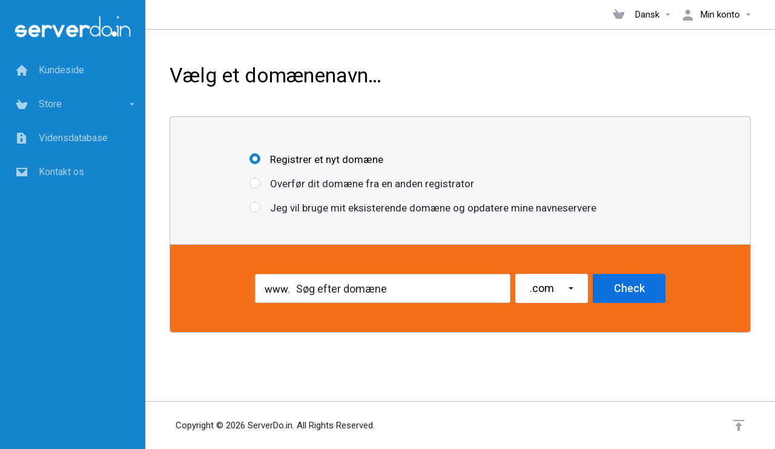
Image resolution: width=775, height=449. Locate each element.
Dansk (653, 14)
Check (629, 288)
